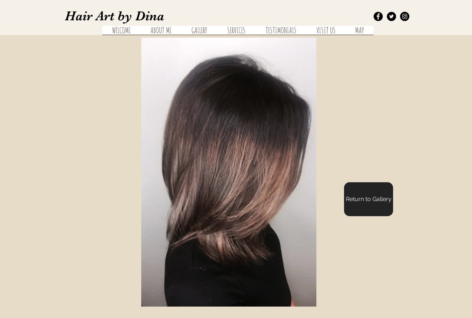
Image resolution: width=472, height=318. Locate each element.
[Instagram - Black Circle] (404, 16)
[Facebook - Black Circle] (378, 16)
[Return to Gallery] (368, 199)
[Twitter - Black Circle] (391, 16)
